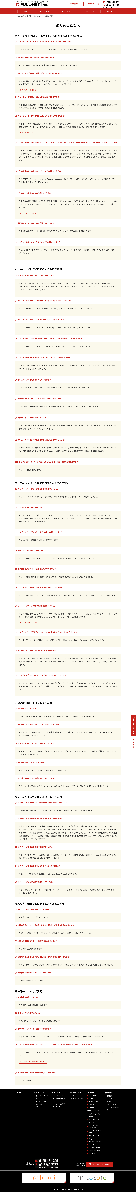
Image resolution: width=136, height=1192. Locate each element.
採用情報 (109, 1102)
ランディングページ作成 (42, 1105)
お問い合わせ (91, 4)
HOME (26, 11)
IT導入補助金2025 (94, 1119)
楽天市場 (91, 1122)
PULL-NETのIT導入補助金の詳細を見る (33, 1061)
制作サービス (44, 11)
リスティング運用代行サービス (59, 1105)
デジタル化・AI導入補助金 (95, 1115)
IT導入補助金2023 (94, 1136)
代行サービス (65, 11)
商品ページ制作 (93, 1107)
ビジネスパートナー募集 (113, 1109)
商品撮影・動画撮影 (95, 1142)
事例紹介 (109, 11)
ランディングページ (95, 1102)
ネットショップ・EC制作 (42, 1097)
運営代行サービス (58, 1096)
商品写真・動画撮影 (77, 1099)
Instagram (92, 1153)
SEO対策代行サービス (59, 1100)
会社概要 (109, 1096)
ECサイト (92, 1099)
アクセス (109, 1099)
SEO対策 (91, 1145)
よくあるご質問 (111, 1105)
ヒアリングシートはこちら (28, 132)
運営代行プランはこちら (28, 90)
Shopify (91, 1139)
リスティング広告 (94, 1147)
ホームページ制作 (41, 1101)
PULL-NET (64, 1189)
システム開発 (75, 1096)
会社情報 (108, 1092)
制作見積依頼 (74, 4)
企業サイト (92, 1105)
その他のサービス (88, 11)
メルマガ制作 (93, 1096)
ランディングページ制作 (95, 1131)
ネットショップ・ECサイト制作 (95, 1126)
